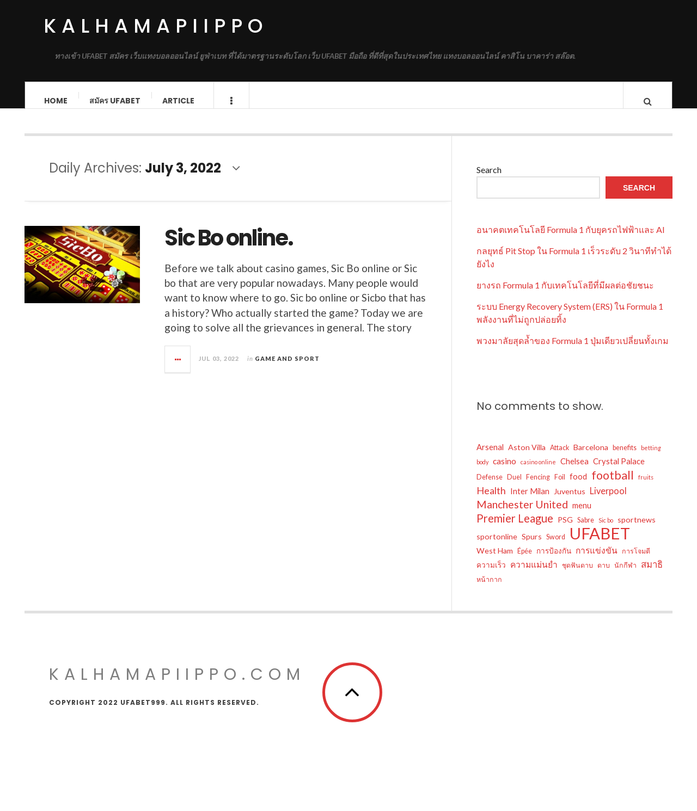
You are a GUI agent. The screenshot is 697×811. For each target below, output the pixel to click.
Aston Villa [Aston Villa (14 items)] (527, 458)
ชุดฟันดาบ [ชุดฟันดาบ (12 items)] (577, 576)
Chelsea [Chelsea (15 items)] (574, 472)
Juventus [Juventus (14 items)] (569, 502)
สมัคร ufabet (114, 100)
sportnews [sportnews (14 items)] (636, 530)
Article (178, 100)
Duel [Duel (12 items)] (514, 488)
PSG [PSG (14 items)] (565, 530)
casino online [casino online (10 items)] (538, 472)
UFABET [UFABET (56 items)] (600, 544)
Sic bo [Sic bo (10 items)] (605, 530)
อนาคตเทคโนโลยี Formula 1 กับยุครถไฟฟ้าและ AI (570, 240)
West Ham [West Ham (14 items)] (494, 561)
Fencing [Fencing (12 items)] (538, 488)
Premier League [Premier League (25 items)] (514, 529)
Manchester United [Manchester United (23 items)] (522, 515)
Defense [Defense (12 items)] (489, 488)
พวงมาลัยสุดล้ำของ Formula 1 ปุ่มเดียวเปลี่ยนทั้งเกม (572, 351)
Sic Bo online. (228, 249)
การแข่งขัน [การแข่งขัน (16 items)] (596, 561)
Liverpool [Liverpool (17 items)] (608, 501)
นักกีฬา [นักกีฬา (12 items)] (625, 576)
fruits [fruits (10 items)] (645, 487)
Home (56, 100)
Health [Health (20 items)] (491, 501)
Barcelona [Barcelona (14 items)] (590, 458)
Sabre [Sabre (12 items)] (585, 531)
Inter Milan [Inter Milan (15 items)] (529, 502)
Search (489, 180)
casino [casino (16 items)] (504, 472)
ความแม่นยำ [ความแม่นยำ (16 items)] (534, 575)
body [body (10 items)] (482, 472)
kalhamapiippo (156, 26)
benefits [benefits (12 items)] (625, 458)
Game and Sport (287, 369)
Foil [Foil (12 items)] (559, 488)
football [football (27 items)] (612, 486)
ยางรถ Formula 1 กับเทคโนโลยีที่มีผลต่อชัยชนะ (565, 296)
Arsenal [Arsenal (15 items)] (490, 458)
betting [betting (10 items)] (651, 458)
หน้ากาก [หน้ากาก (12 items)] (489, 590)
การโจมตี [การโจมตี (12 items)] (636, 562)
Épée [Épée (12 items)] (524, 562)
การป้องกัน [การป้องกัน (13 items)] (553, 561)
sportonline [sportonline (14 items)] (496, 547)
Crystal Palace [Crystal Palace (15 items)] (619, 472)
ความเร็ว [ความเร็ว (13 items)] (491, 576)
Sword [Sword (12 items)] (555, 548)
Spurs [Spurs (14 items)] (532, 547)
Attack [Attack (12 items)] (559, 458)
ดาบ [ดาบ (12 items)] (603, 576)
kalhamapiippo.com (177, 685)
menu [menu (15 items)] (581, 516)
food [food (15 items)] (578, 487)
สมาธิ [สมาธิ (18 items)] (652, 575)
